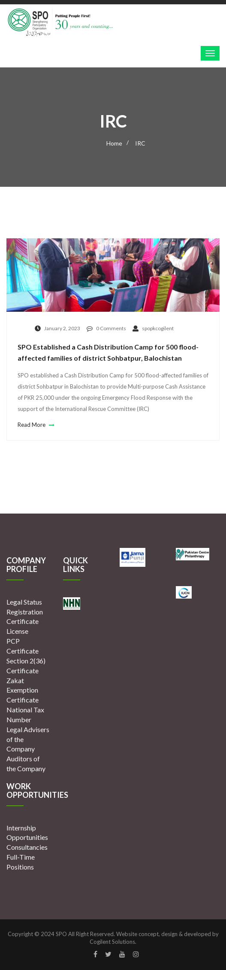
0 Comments (106, 328)
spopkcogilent (153, 328)
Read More (35, 424)
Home (114, 143)
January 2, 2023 (57, 328)
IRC (140, 143)
